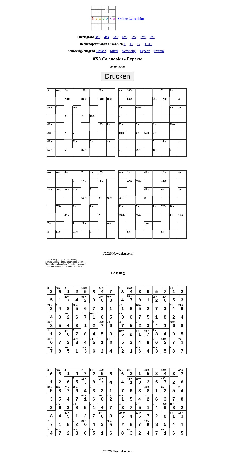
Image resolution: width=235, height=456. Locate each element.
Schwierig (129, 51)
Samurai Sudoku (52, 262)
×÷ (138, 44)
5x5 (115, 37)
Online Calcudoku (131, 18)
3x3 (97, 37)
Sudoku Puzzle (51, 266)
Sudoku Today (51, 259)
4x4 (106, 37)
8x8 (143, 37)
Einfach (101, 51)
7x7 (134, 37)
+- (131, 44)
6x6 (124, 37)
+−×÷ (148, 44)
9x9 (152, 37)
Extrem (159, 51)
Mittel (114, 51)
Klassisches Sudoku (53, 264)
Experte (145, 51)
